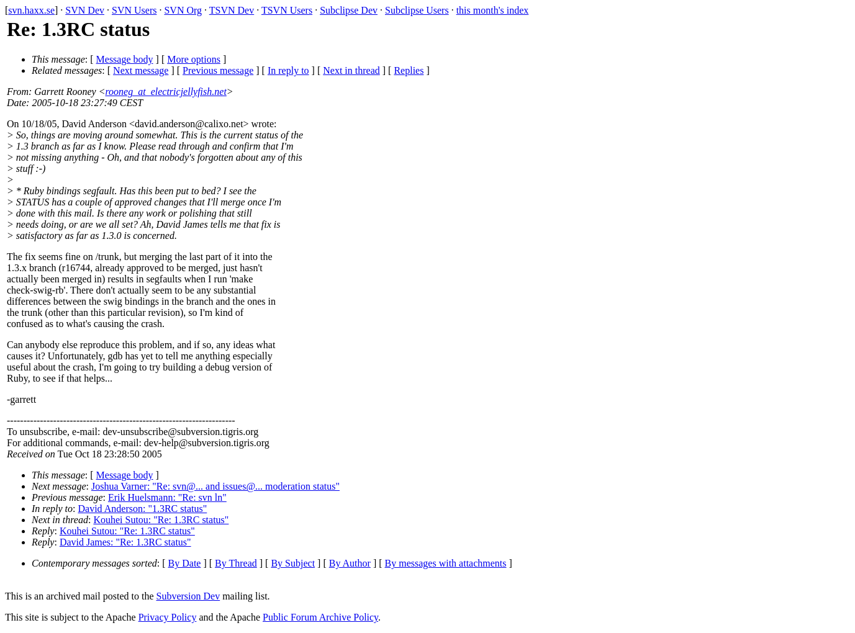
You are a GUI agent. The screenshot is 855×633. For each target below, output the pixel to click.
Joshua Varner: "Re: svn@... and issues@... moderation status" (215, 486)
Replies (408, 70)
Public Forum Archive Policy (320, 617)
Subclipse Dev (349, 10)
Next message (140, 70)
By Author (350, 563)
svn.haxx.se (31, 10)
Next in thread (351, 70)
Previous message (218, 70)
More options (193, 59)
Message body (124, 59)
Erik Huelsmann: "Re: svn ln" (167, 497)
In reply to (288, 70)
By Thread (236, 563)
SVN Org (183, 10)
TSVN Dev (231, 10)
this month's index (492, 10)
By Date (184, 563)
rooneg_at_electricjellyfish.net (165, 91)
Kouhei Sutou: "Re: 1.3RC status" (160, 519)
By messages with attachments (446, 563)
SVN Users (134, 10)
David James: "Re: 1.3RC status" (125, 542)
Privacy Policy (167, 617)
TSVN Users (286, 10)
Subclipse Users (417, 10)
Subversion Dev (188, 596)
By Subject (293, 563)
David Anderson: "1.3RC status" (142, 508)
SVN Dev (84, 10)
